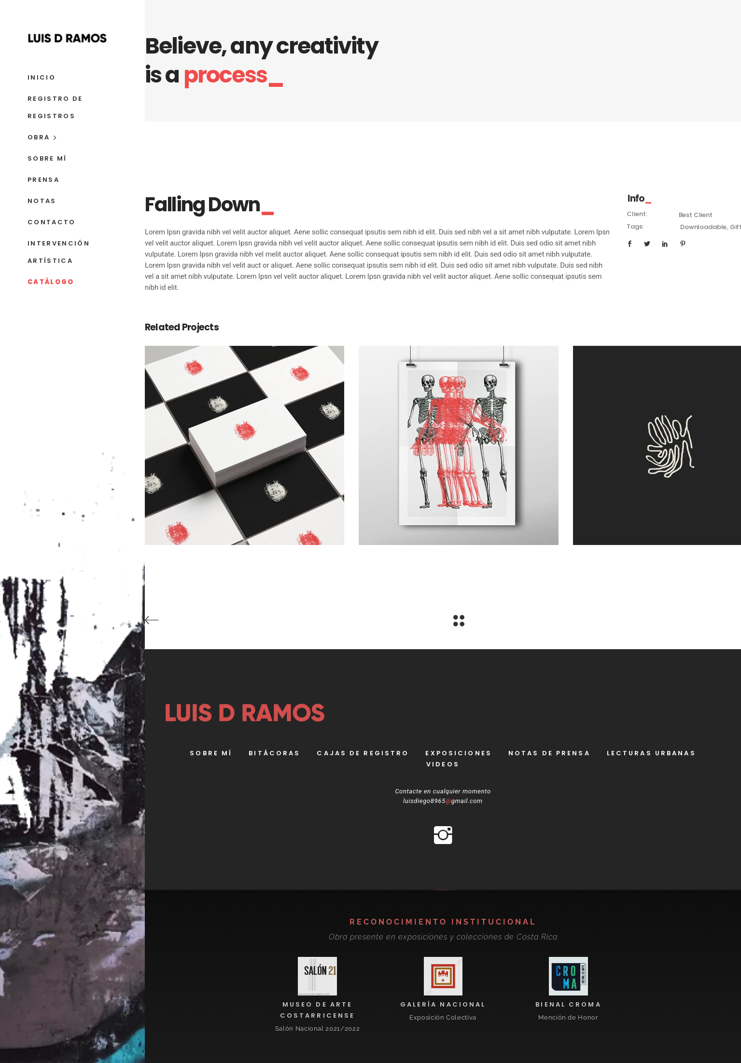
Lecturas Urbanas (651, 753)
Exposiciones (458, 753)
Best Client (696, 214)
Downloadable (703, 227)
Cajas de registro (363, 753)
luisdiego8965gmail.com (443, 800)
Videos (443, 764)
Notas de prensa (549, 753)
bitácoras (274, 753)
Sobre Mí (211, 753)
